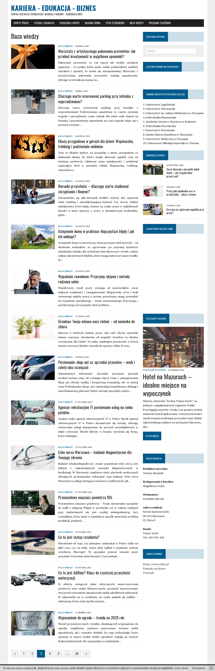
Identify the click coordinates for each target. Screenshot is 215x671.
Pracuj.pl (148, 573)
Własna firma (92, 23)
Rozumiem (198, 668)
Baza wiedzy (136, 23)
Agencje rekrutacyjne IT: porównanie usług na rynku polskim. (95, 409)
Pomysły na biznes (154, 569)
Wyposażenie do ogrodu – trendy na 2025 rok (91, 618)
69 (76, 654)
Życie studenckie (114, 23)
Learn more (181, 668)
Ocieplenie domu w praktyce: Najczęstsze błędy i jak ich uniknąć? (96, 234)
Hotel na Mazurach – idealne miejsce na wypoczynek (167, 385)
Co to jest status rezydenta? (78, 537)
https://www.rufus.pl (156, 564)
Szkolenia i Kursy (69, 23)
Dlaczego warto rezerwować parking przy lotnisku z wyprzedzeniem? (95, 98)
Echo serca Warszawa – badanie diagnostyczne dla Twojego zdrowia (94, 454)
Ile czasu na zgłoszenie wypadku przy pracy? (185, 211)
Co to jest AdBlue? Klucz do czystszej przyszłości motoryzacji (94, 575)
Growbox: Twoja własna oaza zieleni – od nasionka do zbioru (96, 324)
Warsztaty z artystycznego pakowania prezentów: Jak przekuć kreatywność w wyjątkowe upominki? (96, 53)
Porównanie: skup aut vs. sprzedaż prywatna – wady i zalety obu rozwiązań (96, 364)
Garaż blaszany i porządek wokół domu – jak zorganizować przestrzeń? (182, 172)
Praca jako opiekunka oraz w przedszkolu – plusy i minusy (181, 193)
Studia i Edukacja (44, 23)
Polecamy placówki (159, 23)
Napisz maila (150, 533)
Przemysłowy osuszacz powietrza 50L (85, 497)
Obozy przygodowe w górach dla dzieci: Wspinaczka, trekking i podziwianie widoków (95, 143)
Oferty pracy (21, 23)
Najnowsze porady (155, 155)
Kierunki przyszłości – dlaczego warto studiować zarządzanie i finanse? (93, 188)
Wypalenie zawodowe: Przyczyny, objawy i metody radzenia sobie (93, 279)
